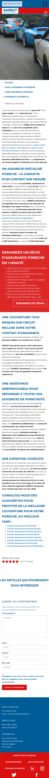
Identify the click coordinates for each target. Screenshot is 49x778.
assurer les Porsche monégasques (17, 218)
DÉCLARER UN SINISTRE (15, 768)
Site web (6, 663)
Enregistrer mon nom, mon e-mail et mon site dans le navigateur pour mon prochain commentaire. (23, 679)
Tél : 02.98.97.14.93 (9, 711)
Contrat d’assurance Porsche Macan (23, 534)
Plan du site (6, 747)
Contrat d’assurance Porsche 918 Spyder (25, 546)
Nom (5, 643)
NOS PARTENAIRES (13, 762)
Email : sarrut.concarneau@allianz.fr (16, 714)
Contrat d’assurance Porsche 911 (21, 526)
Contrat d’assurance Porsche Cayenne (24, 537)
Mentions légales (8, 744)
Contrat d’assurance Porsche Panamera (25, 540)
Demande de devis (30, 303)
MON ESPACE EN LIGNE (12, 4)
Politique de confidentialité (12, 741)
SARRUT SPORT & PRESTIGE (24, 755)
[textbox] (24, 174)
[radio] (3, 562)
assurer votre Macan (19, 148)
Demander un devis (9, 724)
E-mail (5, 653)
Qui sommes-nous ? (9, 738)
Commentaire (9, 613)
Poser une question (9, 727)
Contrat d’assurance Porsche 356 (22, 543)
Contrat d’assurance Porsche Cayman (24, 532)
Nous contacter (36, 762)
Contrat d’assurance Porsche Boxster (24, 529)
